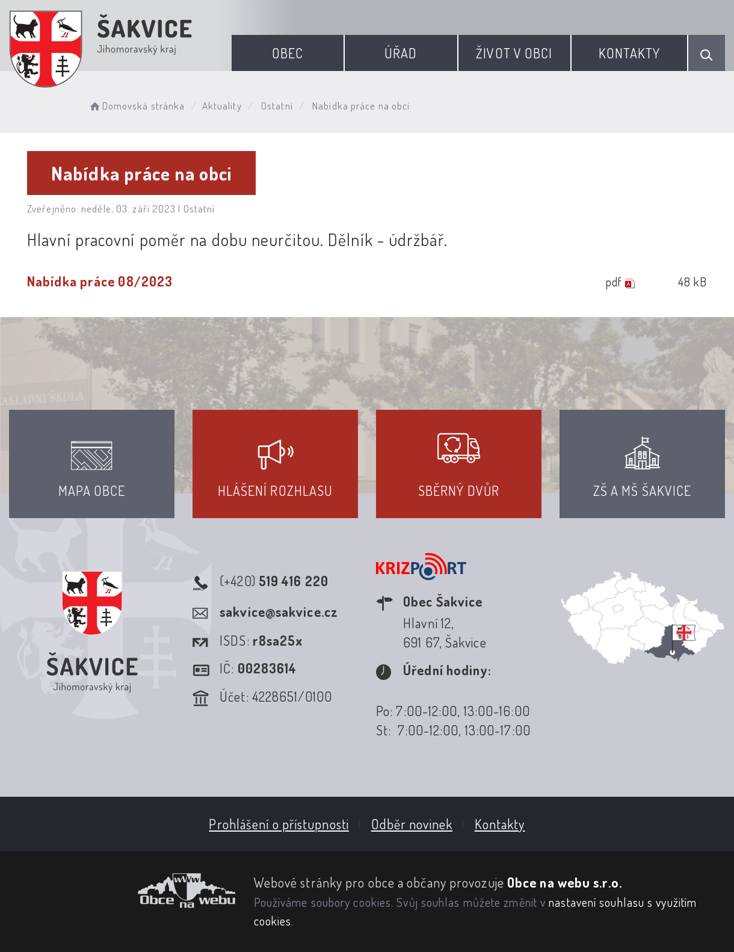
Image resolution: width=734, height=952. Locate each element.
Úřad (400, 53)
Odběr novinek (411, 823)
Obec (287, 53)
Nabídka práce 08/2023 (100, 281)
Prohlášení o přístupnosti (279, 823)
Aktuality (222, 105)
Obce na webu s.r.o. (564, 882)
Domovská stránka (136, 105)
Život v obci (514, 53)
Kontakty (630, 53)
